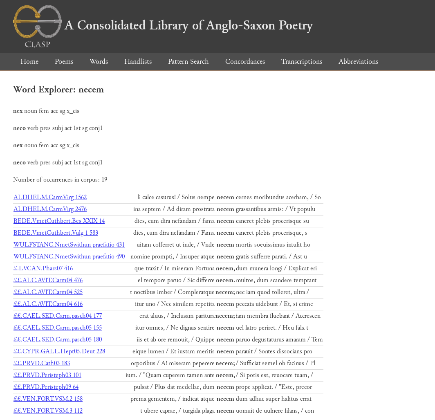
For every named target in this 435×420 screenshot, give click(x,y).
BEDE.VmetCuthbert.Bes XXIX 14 (59, 221)
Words (99, 61)
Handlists (138, 61)
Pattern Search (188, 61)
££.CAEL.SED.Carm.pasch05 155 (57, 327)
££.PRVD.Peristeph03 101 (47, 375)
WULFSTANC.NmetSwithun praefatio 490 (69, 256)
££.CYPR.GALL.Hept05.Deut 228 (59, 351)
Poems (64, 61)
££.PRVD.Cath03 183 (41, 363)
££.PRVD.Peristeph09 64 (45, 387)
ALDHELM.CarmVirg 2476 (50, 209)
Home (29, 61)
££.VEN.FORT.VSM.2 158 (48, 399)
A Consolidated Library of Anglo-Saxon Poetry (163, 25)
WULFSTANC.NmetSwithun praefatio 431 (69, 244)
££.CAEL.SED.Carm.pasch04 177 (57, 316)
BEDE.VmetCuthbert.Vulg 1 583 (55, 233)
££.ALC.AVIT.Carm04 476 (48, 280)
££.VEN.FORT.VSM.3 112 (48, 411)
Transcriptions (301, 61)
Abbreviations (358, 61)
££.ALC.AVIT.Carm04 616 (48, 304)
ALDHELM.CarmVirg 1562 (50, 197)
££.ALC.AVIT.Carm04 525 (48, 292)
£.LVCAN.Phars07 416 (43, 268)
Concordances (245, 61)
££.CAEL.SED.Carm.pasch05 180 (57, 339)
